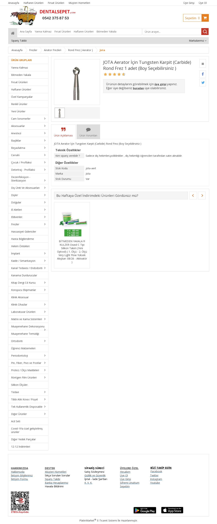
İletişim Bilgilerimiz (22, 475)
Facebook (156, 471)
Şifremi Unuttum (129, 482)
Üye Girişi (188, 3)
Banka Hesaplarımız (56, 482)
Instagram (156, 479)
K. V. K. (88, 482)
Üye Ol (203, 3)
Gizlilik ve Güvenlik (95, 475)
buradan (138, 88)
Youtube (155, 482)
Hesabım (125, 471)
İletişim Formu (19, 479)
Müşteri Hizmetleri (55, 471)
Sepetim (193, 18)
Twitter (154, 475)
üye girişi (160, 84)
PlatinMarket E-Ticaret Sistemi (98, 520)
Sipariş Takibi (52, 479)
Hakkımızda (17, 471)
